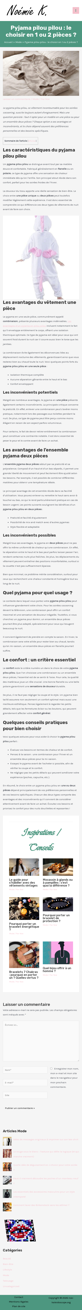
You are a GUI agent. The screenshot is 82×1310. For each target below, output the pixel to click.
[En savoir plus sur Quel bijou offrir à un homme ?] (58, 952)
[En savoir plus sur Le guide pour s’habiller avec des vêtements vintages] (24, 866)
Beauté (7, 1258)
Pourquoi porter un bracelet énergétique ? (24, 926)
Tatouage (8, 1280)
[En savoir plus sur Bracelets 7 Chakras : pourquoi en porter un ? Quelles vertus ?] (24, 954)
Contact (18, 1297)
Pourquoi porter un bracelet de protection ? (56, 918)
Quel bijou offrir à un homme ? (57, 969)
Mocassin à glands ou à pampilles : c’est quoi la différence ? (58, 882)
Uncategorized (11, 1286)
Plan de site (18, 1306)
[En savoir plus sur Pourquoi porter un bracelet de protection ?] (58, 904)
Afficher (32, 141)
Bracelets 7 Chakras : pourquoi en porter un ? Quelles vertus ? (23, 974)
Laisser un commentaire (16, 99)
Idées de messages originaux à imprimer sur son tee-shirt (45, 1139)
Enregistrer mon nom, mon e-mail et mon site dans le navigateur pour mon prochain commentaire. (64, 1077)
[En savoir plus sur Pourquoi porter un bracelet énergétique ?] (24, 908)
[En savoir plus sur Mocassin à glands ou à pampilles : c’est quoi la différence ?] (58, 866)
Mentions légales (18, 1301)
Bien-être (8, 1264)
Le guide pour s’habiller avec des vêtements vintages (23, 882)
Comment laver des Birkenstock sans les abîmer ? (41, 1205)
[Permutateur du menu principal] (76, 10)
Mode (36, 99)
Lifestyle (7, 1269)
